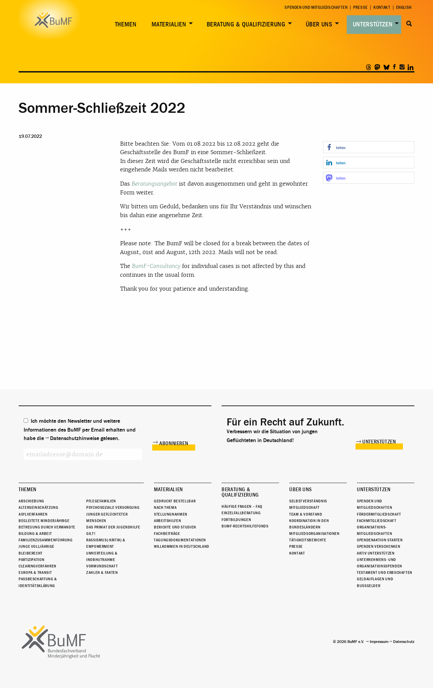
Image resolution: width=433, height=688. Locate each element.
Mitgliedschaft (304, 507)
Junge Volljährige (36, 546)
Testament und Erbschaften (384, 572)
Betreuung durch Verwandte (47, 527)
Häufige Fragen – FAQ (242, 506)
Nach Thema (165, 507)
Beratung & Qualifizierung (246, 24)
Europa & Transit (35, 572)
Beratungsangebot (154, 183)
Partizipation (31, 559)
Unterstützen (373, 24)
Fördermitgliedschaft (379, 514)
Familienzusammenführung (46, 540)
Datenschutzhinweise (74, 438)
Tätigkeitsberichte (307, 540)
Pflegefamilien (101, 501)
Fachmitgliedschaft (376, 520)
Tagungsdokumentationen (180, 540)
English (404, 7)
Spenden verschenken (378, 546)
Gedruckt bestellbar (175, 501)
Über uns (319, 24)
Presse (360, 7)
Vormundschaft (102, 566)
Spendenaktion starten (380, 540)
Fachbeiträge (167, 533)
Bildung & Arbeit (35, 533)
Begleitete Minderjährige (44, 520)
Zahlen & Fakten (102, 572)
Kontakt (381, 7)
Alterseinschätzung (39, 507)
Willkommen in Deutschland (181, 546)
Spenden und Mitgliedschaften (315, 7)
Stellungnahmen (170, 514)
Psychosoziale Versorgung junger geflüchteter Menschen (112, 514)
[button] (368, 147)
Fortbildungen (236, 519)
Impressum (379, 641)
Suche (409, 24)
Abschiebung (31, 501)
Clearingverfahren (37, 566)
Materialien (169, 24)
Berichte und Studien (175, 527)
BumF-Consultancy (156, 266)
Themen (126, 24)
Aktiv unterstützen (376, 553)
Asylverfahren (33, 514)
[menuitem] (124, 24)
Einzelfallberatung (241, 512)
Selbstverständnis (308, 501)
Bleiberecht (31, 553)
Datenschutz (403, 641)
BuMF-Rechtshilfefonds (245, 526)
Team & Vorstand (305, 514)
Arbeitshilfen (167, 520)
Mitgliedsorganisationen (314, 533)
